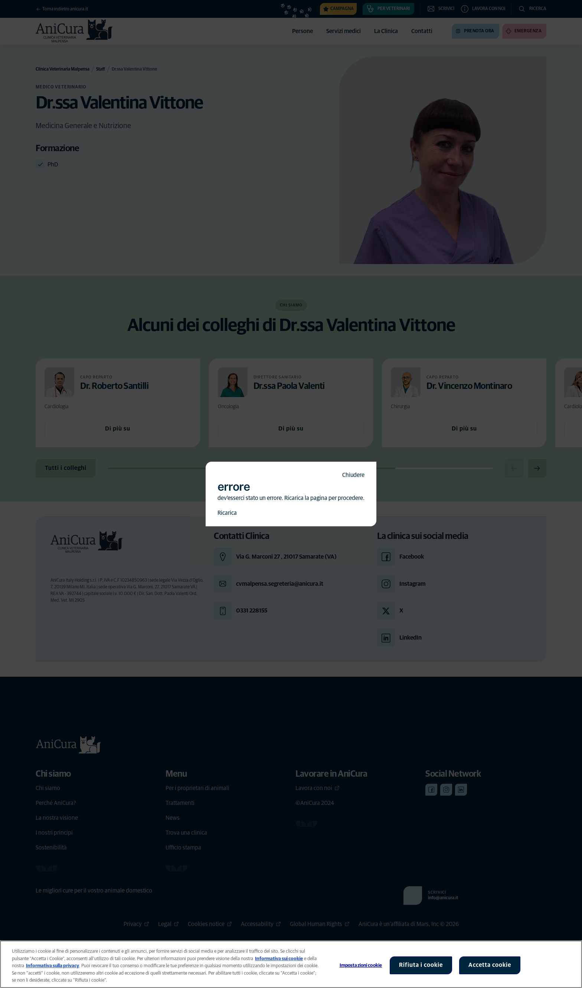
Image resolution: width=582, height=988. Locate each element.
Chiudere (353, 475)
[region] (291, 964)
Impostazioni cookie (361, 965)
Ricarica (227, 513)
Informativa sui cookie (279, 958)
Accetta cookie (489, 965)
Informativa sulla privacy (52, 965)
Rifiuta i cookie (421, 965)
